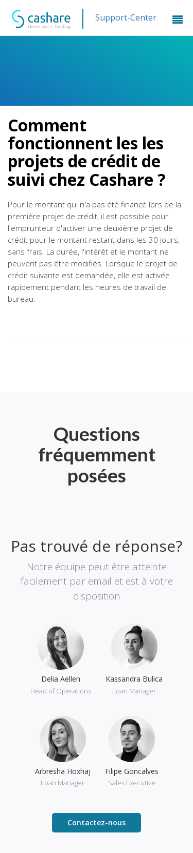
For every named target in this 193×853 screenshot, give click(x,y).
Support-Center (125, 17)
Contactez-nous (96, 822)
